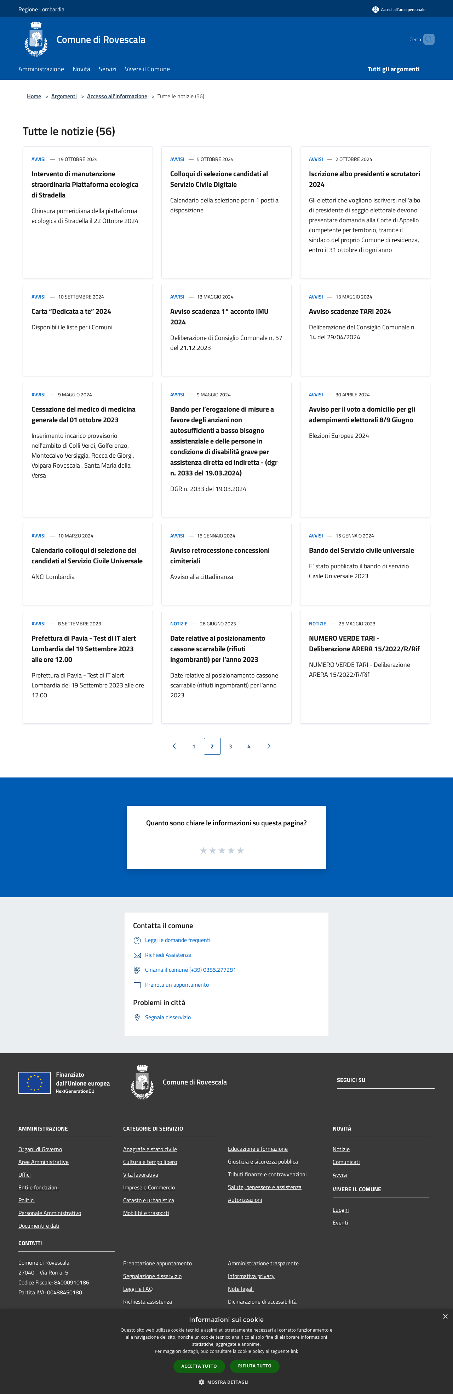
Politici (26, 1200)
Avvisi (38, 159)
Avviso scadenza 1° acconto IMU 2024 (219, 316)
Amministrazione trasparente (263, 1263)
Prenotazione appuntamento (157, 1263)
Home (34, 96)
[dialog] (226, 1351)
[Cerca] (426, 39)
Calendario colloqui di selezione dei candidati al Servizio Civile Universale (87, 555)
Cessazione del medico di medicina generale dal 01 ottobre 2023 (83, 414)
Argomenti (64, 96)
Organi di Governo (40, 1149)
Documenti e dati (38, 1225)
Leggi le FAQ (138, 1288)
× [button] (445, 1317)
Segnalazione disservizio (152, 1276)
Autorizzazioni (245, 1199)
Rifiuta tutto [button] (255, 1366)
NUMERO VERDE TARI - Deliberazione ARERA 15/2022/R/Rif (364, 643)
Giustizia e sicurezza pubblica (263, 1161)
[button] (226, 1381)
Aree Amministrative (43, 1162)
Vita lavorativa (140, 1174)
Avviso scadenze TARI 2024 (350, 311)
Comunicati (346, 1162)
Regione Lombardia (41, 9)
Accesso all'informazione (117, 96)
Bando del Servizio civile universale (361, 550)
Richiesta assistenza (147, 1301)
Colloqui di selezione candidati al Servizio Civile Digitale (219, 179)
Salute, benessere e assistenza (265, 1187)
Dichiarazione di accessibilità (262, 1301)
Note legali (241, 1288)
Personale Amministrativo (49, 1213)
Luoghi (341, 1209)
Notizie (179, 623)
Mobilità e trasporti (146, 1213)
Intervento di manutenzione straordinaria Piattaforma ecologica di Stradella (84, 184)
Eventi (340, 1222)
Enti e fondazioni (38, 1187)
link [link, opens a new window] (294, 1351)
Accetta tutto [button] (199, 1366)
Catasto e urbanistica (148, 1200)
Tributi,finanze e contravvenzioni (267, 1174)
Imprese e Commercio (149, 1187)
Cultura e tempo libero (150, 1162)
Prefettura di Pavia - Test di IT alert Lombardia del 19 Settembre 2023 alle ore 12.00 (83, 648)
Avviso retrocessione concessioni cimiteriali (220, 555)
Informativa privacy (251, 1276)
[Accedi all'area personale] (399, 9)
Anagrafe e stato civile (150, 1149)
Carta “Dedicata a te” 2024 (71, 311)
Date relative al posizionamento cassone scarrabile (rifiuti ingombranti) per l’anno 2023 (217, 648)
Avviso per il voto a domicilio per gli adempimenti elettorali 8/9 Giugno (362, 414)
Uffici (24, 1174)
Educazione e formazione (258, 1148)
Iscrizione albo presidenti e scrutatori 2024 (364, 179)
